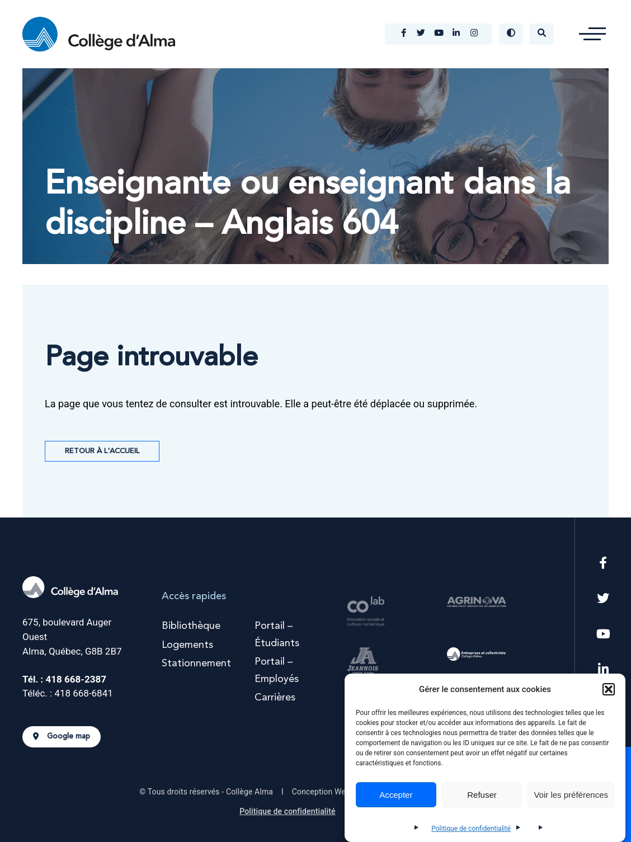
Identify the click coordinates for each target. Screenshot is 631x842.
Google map (61, 737)
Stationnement (196, 663)
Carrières (275, 698)
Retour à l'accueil (102, 451)
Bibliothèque (191, 626)
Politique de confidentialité (471, 828)
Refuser (482, 794)
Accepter (395, 794)
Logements (187, 645)
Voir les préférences (571, 794)
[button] (608, 689)
